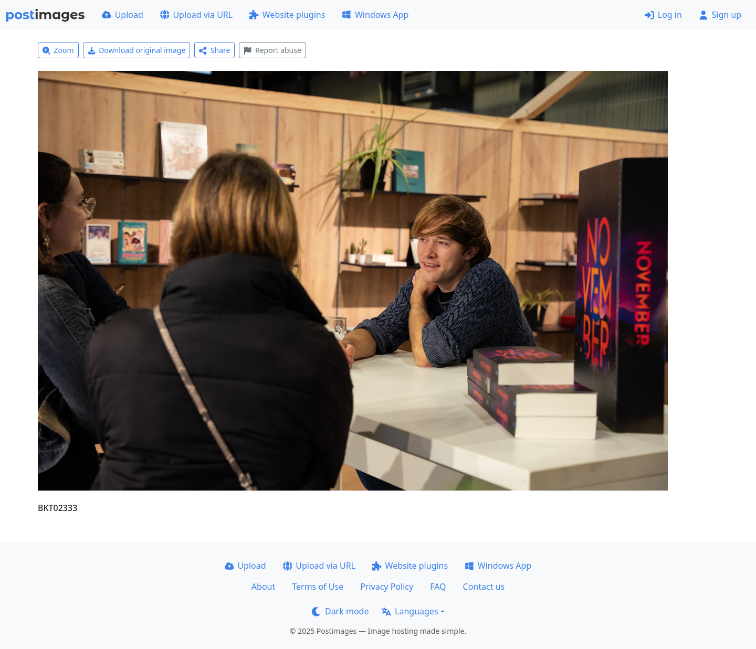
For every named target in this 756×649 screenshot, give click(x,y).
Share (214, 50)
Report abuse (272, 50)
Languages (410, 611)
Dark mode (340, 611)
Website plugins (287, 14)
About (263, 586)
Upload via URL (196, 14)
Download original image (137, 50)
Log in (663, 14)
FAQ (438, 586)
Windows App (375, 14)
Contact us (484, 586)
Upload (122, 14)
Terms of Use (317, 586)
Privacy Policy (386, 586)
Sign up (720, 14)
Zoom (58, 50)
